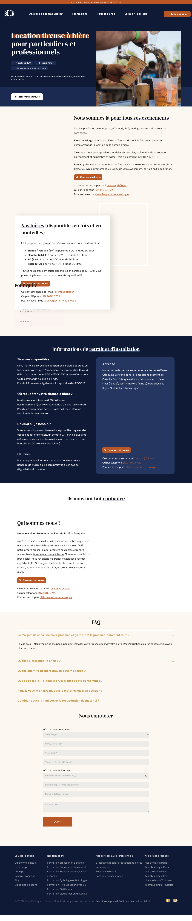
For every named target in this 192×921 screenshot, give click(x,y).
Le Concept (21, 873)
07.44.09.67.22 (114, 2)
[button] (96, 641)
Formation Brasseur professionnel (66, 873)
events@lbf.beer (116, 185)
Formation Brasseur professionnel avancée (66, 880)
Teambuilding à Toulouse (159, 891)
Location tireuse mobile (109, 882)
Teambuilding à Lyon (156, 882)
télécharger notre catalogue (112, 194)
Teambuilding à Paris (157, 873)
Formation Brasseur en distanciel (66, 869)
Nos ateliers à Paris (156, 869)
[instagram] (175, 906)
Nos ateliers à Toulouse (158, 886)
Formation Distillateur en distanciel (67, 900)
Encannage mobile (106, 878)
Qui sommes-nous (25, 869)
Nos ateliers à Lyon (155, 878)
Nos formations (56, 862)
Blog (17, 886)
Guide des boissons (25, 891)
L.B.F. (24, 243)
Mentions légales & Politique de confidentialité (123, 907)
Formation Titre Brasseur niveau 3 (66, 891)
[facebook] (168, 906)
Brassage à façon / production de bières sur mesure (119, 871)
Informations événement (57, 776)
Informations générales (56, 735)
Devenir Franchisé (24, 882)
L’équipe (19, 878)
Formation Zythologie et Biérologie (67, 886)
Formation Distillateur (59, 895)
